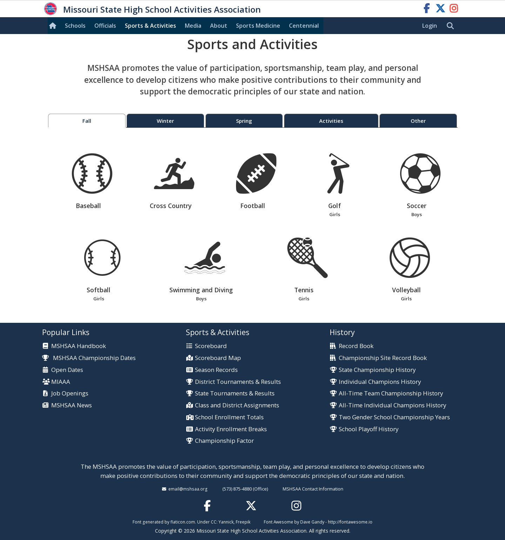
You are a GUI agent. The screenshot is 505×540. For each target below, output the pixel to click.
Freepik (243, 522)
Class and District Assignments (237, 405)
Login (429, 25)
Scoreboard (211, 346)
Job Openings (69, 393)
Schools (75, 25)
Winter (165, 120)
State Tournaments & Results (235, 393)
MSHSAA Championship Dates (89, 358)
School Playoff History (368, 429)
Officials (105, 25)
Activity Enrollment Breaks (231, 429)
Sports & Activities (150, 25)
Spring (244, 120)
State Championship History (377, 370)
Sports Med (258, 25)
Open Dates (67, 370)
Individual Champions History (380, 382)
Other (418, 120)
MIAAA (60, 382)
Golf (335, 185)
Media (193, 25)
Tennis (304, 270)
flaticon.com (182, 522)
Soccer (417, 185)
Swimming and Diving (201, 270)
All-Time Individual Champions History (392, 405)
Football (256, 181)
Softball (99, 270)
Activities (331, 120)
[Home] (54, 25)
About (218, 25)
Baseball (92, 181)
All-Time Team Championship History (391, 393)
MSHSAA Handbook (78, 346)
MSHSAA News (71, 405)
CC (213, 522)
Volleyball (406, 270)
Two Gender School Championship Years (394, 417)
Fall (86, 120)
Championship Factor (224, 441)
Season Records (216, 370)
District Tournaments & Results (238, 382)
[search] (452, 26)
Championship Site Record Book (383, 358)
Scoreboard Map (218, 358)
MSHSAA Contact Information (313, 489)
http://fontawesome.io (350, 522)
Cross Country (174, 181)
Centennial (304, 25)
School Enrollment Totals (229, 417)
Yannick (226, 522)
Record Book (356, 346)
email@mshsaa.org (188, 489)
